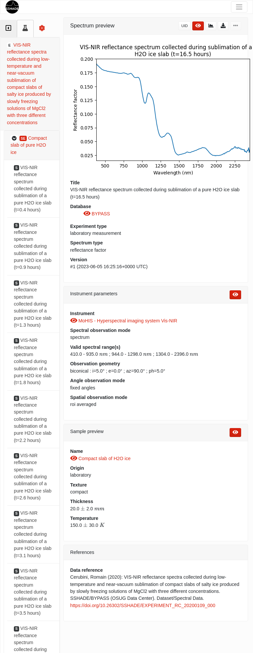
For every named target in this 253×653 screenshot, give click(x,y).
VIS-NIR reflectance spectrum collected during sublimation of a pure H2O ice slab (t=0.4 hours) (32, 188)
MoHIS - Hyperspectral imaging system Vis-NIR (123, 320)
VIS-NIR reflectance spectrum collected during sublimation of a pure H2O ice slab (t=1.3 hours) (32, 304)
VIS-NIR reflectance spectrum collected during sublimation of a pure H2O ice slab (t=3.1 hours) (32, 534)
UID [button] (184, 26)
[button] (31, 145)
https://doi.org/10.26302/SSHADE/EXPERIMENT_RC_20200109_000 (142, 605)
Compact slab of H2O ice (100, 458)
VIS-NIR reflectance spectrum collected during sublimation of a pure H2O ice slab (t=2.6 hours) (32, 476)
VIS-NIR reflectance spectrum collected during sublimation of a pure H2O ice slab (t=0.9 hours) (32, 246)
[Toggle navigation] (239, 7)
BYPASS (96, 213)
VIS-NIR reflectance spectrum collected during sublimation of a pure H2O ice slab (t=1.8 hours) (32, 361)
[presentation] (103, 354)
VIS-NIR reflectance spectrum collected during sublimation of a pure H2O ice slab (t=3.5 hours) (32, 592)
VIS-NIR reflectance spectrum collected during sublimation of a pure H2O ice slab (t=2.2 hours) (32, 419)
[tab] (8, 28)
